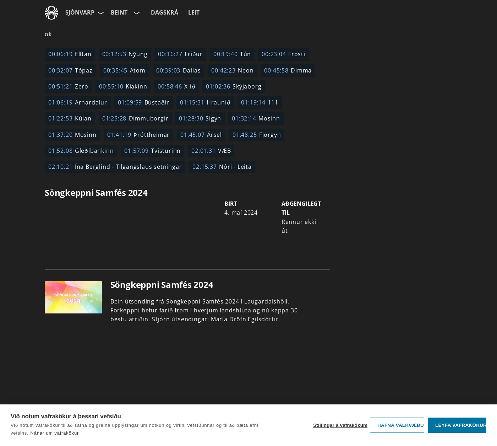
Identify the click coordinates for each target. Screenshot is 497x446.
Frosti (283, 54)
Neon (232, 70)
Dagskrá (164, 12)
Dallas (178, 70)
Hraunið (205, 102)
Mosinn (256, 118)
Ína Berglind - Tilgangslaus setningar (115, 167)
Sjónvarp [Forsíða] (79, 12)
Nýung (125, 54)
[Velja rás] (136, 13)
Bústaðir (143, 102)
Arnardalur (77, 102)
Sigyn (200, 118)
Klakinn (123, 86)
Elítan (70, 54)
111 (259, 102)
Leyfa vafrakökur (460, 425)
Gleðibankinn (81, 151)
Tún (232, 54)
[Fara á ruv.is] (51, 13)
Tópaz (70, 70)
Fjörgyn (257, 135)
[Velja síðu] (100, 13)
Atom (124, 70)
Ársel (201, 135)
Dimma (288, 70)
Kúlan (70, 118)
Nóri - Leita (221, 167)
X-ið (176, 86)
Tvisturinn (152, 151)
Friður (180, 54)
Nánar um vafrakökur (54, 433)
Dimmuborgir (135, 118)
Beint (119, 12)
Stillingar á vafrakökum (339, 425)
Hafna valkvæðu (400, 425)
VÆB (211, 151)
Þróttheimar (138, 135)
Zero (68, 86)
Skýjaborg (233, 86)
